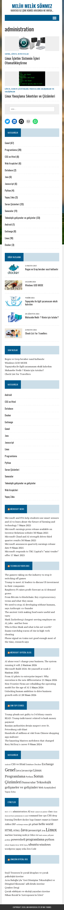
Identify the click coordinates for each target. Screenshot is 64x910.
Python (8, 190)
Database (9, 170)
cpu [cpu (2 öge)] (44, 815)
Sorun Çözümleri (19, 89)
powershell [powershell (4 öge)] (18, 839)
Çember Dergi (12, 887)
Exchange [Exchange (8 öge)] (48, 764)
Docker (8, 245)
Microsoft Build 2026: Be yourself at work (26, 668)
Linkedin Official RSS (19, 859)
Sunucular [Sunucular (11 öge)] (29, 782)
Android (8, 224)
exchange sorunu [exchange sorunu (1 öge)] (22, 824)
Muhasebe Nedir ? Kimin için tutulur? (42, 317)
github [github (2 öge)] (35, 824)
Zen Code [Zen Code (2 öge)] (31, 848)
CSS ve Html (10, 156)
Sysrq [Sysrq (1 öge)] (26, 845)
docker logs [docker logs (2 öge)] (28, 819)
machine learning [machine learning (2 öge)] (13, 835)
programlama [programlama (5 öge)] (35, 839)
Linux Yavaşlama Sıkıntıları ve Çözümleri (30, 96)
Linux (14, 54)
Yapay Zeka (10, 197)
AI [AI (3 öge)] (29, 811)
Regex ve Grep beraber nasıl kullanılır (41, 269)
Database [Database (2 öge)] (30, 764)
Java (7, 177)
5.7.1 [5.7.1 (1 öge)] (10, 812)
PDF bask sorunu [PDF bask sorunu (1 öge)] (41, 835)
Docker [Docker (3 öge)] (37, 764)
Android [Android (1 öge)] (8, 765)
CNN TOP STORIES (17, 705)
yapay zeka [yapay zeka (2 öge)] (21, 848)
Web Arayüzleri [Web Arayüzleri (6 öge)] (47, 787)
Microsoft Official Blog (20, 652)
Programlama (11, 150)
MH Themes (47, 907)
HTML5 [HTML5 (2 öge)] (16, 830)
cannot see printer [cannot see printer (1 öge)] (41, 812)
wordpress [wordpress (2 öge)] (10, 848)
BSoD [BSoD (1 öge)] (32, 812)
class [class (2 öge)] (50, 811)
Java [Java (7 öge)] (24, 830)
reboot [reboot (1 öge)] (7, 845)
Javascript (9, 184)
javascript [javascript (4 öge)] (34, 830)
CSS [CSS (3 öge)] (49, 815)
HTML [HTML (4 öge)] (9, 830)
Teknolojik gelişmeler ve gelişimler (20, 218)
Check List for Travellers (36, 333)
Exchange (9, 231)
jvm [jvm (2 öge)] (43, 830)
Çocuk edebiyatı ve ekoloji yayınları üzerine (27, 891)
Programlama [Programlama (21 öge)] (15, 776)
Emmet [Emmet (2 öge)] (37, 819)
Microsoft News (17, 508)
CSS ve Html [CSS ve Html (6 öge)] (18, 764)
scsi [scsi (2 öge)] (21, 844)
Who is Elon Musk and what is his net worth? (28, 627)
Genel (7, 54)
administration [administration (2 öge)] (20, 811)
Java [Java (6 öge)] (18, 770)
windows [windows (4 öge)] (45, 844)
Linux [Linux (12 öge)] (51, 829)
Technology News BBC (19, 565)
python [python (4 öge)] (49, 839)
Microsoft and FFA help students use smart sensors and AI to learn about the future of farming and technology (32, 521)
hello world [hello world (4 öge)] (46, 824)
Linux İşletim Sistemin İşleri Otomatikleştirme (22, 60)
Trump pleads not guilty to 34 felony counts (28, 714)
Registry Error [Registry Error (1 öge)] (14, 845)
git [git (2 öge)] (30, 824)
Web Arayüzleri (11, 163)
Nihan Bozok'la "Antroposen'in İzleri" (24, 895)
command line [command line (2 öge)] (35, 815)
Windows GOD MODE (34, 285)
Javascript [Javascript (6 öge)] (27, 770)
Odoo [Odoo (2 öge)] (32, 835)
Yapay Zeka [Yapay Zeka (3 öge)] (10, 791)
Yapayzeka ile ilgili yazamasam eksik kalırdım (41, 303)
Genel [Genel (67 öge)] (10, 770)
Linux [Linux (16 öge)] (37, 770)
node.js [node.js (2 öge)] (25, 835)
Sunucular (23, 54)
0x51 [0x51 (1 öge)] (6, 812)
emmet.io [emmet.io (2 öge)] (46, 819)
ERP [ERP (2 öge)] (14, 824)
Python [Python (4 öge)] (29, 776)
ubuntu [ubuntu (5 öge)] (33, 844)
